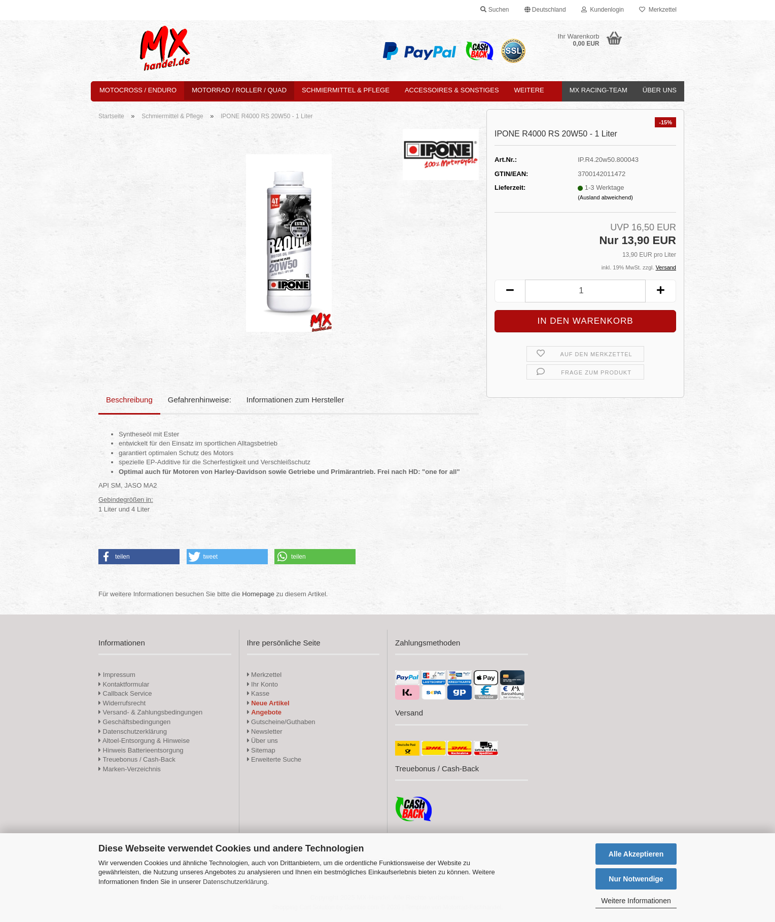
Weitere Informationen (636, 901)
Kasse (258, 693)
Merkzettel (658, 9)
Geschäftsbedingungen (134, 722)
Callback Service (125, 693)
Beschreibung (129, 399)
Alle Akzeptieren (636, 854)
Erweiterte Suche (274, 759)
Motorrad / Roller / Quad (239, 90)
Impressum (119, 674)
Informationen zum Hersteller (295, 399)
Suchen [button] (494, 9)
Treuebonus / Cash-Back (136, 759)
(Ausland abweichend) (605, 197)
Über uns (660, 90)
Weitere (529, 90)
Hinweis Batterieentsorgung (141, 750)
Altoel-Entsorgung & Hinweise (144, 740)
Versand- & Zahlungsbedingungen (150, 712)
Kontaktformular (123, 684)
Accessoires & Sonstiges (452, 90)
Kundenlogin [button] (602, 9)
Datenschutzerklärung (235, 881)
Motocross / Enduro (138, 90)
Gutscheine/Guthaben (281, 722)
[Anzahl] (585, 291)
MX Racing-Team (598, 90)
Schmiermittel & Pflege (346, 90)
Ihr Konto (262, 684)
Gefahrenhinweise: (199, 399)
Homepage (258, 594)
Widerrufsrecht (122, 703)
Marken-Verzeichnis (129, 769)
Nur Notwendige (636, 879)
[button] (545, 10)
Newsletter (265, 731)
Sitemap (261, 750)
